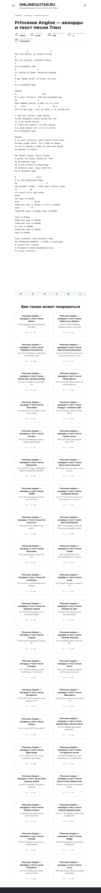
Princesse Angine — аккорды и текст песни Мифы (69, 828)
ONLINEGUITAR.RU (37, 4)
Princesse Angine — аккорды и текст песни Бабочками (31, 743)
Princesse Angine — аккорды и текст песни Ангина (31, 431)
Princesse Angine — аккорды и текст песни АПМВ (31, 488)
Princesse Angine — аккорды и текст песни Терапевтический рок (31, 346)
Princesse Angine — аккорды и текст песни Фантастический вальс (69, 346)
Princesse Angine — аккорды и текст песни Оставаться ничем (69, 743)
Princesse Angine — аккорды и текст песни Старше (31, 630)
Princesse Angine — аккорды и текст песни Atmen (31, 715)
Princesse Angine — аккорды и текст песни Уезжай (31, 828)
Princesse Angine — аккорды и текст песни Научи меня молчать (69, 460)
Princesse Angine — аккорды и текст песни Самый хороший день (69, 800)
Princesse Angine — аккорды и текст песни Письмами (31, 403)
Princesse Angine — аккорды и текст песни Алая (69, 573)
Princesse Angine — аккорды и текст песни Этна (69, 857)
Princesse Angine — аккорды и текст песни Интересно (31, 686)
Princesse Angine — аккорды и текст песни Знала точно (69, 431)
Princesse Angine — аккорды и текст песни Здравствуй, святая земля (69, 715)
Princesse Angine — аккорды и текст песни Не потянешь (31, 573)
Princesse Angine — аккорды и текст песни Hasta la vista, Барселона (69, 772)
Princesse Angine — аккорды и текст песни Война (31, 318)
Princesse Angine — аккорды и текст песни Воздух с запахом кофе (69, 403)
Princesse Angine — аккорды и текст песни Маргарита (69, 686)
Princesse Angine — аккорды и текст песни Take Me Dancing (69, 630)
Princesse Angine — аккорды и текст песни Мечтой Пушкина (69, 516)
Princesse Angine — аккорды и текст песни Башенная (31, 460)
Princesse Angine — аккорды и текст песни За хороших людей (31, 602)
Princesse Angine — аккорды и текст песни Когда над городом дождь (31, 375)
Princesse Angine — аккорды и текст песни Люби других (69, 375)
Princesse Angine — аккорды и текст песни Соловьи (31, 658)
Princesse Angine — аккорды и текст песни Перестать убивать (69, 318)
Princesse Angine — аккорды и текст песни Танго (69, 658)
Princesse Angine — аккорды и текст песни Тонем (69, 545)
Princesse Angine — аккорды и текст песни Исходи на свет (69, 602)
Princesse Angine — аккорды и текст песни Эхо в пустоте (32, 516)
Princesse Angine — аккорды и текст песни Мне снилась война (31, 772)
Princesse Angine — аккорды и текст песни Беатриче (31, 857)
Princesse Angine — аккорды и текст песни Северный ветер (69, 488)
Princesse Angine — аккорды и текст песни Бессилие (31, 545)
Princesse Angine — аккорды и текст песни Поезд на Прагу (31, 800)
